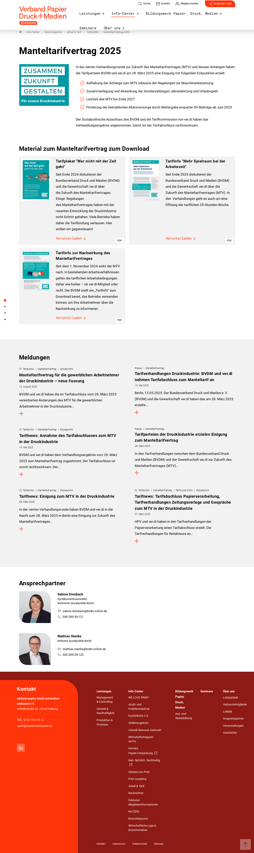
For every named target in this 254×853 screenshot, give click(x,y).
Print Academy (137, 779)
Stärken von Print (139, 772)
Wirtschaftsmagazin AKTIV (140, 739)
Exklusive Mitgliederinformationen (143, 802)
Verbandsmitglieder (235, 704)
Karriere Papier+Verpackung (140, 751)
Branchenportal (138, 818)
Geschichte (230, 732)
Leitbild (227, 711)
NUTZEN (133, 811)
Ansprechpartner (233, 718)
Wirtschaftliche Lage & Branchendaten (142, 828)
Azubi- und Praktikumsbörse (138, 707)
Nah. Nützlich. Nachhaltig (144, 760)
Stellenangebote (138, 723)
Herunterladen (71, 238)
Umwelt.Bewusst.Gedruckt (144, 730)
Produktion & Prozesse (105, 722)
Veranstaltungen (233, 725)
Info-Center (117, 14)
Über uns (86, 28)
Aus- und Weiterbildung (183, 716)
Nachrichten (135, 793)
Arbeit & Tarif (136, 786)
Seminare (214, 14)
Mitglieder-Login (220, 6)
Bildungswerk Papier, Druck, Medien (167, 14)
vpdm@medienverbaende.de (34, 726)
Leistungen (88, 14)
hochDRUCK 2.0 (138, 716)
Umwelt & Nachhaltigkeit (105, 711)
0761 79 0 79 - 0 (33, 720)
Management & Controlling (105, 700)
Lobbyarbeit (230, 697)
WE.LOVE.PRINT (138, 697)
